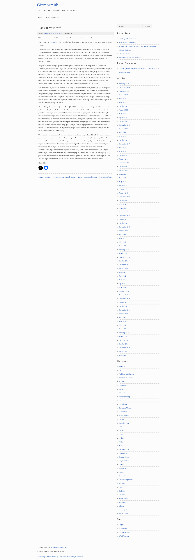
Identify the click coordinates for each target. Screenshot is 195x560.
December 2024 (124, 87)
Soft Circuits (123, 498)
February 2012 (124, 291)
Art (120, 370)
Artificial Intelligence (126, 374)
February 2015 (124, 189)
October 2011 (123, 306)
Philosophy (123, 453)
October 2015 (123, 167)
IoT (120, 427)
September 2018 (124, 125)
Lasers (121, 431)
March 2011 (123, 329)
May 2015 (122, 182)
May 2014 (122, 204)
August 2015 (123, 170)
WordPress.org (124, 536)
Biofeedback (123, 393)
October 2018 (123, 121)
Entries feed (123, 528)
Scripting (122, 491)
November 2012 (124, 257)
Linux (121, 434)
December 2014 (124, 197)
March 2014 (123, 208)
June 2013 (122, 238)
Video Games (123, 514)
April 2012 (123, 284)
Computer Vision (125, 408)
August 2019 (123, 110)
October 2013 (123, 223)
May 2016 (122, 151)
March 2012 (123, 287)
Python (121, 465)
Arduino (122, 366)
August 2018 (123, 129)
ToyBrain (122, 502)
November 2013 (124, 219)
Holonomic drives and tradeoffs (130, 57)
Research (48, 33)
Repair (121, 472)
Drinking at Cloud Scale (127, 39)
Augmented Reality (125, 378)
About (40, 18)
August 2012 (123, 268)
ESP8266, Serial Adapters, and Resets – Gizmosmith (137, 69)
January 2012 (123, 295)
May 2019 (122, 114)
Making (121, 438)
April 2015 (123, 185)
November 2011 (124, 302)
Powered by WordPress (75, 557)
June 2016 (122, 148)
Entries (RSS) (64, 547)
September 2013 (124, 227)
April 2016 (123, 155)
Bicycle (121, 389)
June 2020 (122, 102)
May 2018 (122, 136)
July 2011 (122, 317)
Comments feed (124, 532)
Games (121, 419)
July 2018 (122, 133)
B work (121, 381)
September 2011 (124, 310)
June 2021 (122, 99)
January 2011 (123, 336)
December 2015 (124, 163)
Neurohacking (124, 449)
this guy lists (53, 42)
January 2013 (123, 253)
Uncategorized (124, 510)
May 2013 (122, 242)
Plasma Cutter (124, 457)
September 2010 (124, 348)
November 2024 (124, 91)
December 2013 (124, 216)
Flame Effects (124, 415)
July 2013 (122, 234)
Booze (121, 400)
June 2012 (122, 276)
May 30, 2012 (58, 33)
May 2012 (122, 280)
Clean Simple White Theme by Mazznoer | (51, 557)
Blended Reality (124, 397)
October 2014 (123, 200)
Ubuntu (121, 506)
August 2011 (123, 314)
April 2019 (123, 117)
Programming (123, 461)
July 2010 (122, 355)
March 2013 (123, 246)
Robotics (122, 483)
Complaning (123, 404)
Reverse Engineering (126, 480)
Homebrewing (124, 423)
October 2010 (123, 344)
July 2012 (122, 272)
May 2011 (122, 325)
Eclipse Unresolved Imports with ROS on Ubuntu (95, 177)
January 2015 (123, 193)
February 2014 (124, 212)
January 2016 (123, 159)
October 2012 (123, 261)
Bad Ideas (122, 385)
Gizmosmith (47, 4)
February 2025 (124, 84)
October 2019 (123, 106)
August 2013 (123, 231)
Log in (121, 525)
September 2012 (124, 265)
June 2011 (122, 321)
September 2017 (124, 144)
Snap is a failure (124, 54)
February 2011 (124, 333)
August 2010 (123, 351)
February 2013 (124, 250)
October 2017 (123, 140)
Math (121, 442)
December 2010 (124, 340)
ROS (120, 487)
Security (122, 495)
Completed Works (52, 18)
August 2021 (123, 95)
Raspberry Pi (123, 468)
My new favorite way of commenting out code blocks (56, 177)
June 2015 (122, 178)
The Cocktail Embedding (127, 43)
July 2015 (122, 174)
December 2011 (124, 299)
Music (121, 446)
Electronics (123, 412)
